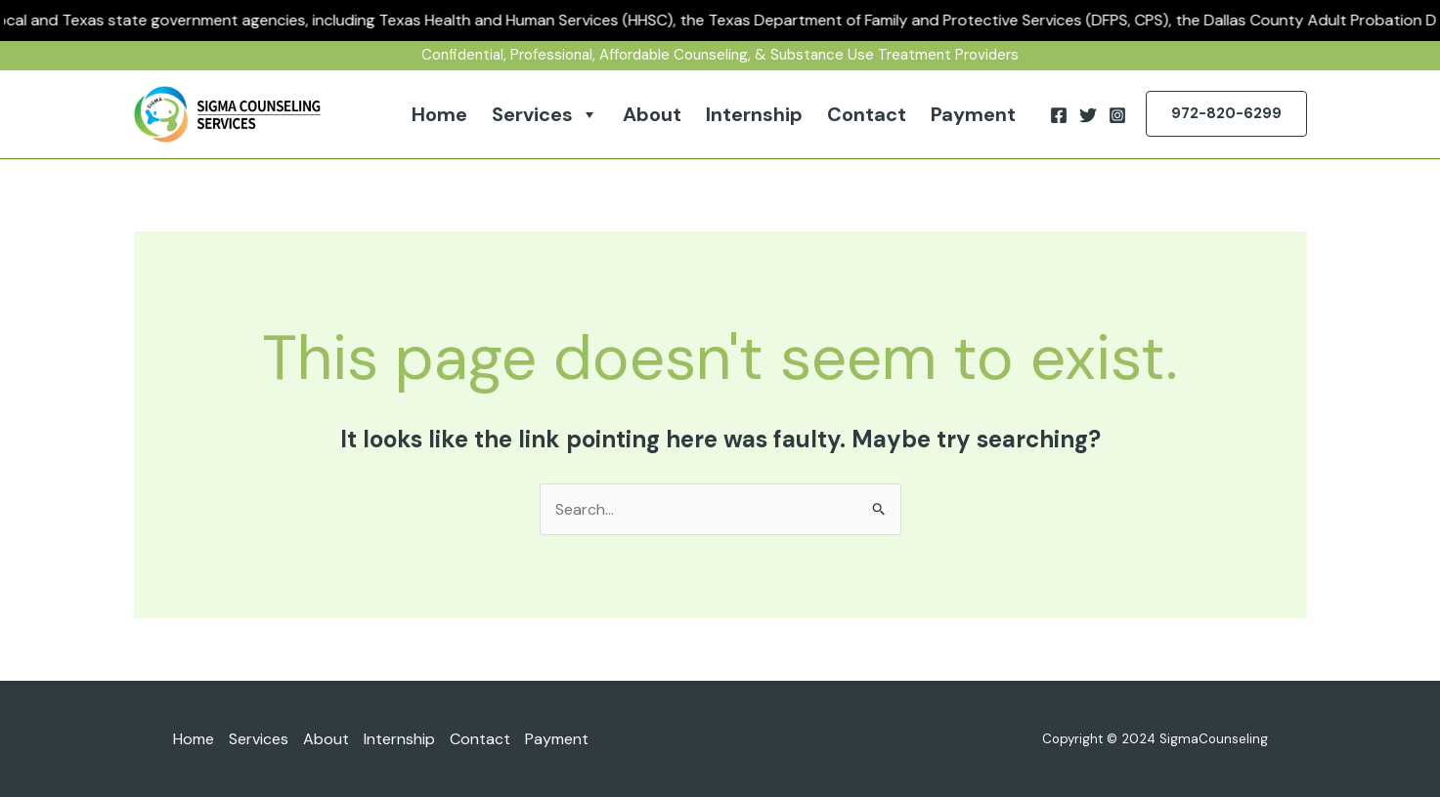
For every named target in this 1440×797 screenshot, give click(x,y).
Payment (973, 114)
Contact (866, 114)
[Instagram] (1117, 115)
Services (545, 114)
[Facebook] (1059, 115)
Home (439, 114)
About (652, 114)
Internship (754, 114)
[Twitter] (1088, 115)
